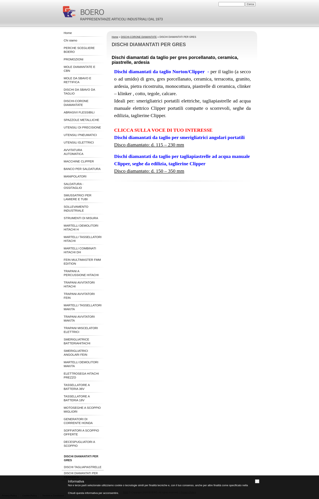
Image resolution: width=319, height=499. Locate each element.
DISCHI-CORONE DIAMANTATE (139, 37)
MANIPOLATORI (75, 176)
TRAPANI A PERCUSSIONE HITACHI (81, 273)
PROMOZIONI (73, 59)
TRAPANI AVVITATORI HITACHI (79, 284)
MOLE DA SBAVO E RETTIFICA (77, 80)
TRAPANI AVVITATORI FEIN (79, 295)
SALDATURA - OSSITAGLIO (73, 185)
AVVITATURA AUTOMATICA (73, 151)
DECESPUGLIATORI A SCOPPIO (79, 443)
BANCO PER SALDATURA (82, 169)
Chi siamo (70, 40)
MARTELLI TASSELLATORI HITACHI (83, 238)
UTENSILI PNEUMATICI (80, 135)
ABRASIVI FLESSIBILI (79, 112)
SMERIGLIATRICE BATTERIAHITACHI (77, 341)
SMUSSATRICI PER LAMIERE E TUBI (77, 197)
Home (115, 37)
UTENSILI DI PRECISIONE (82, 127)
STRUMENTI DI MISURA (81, 218)
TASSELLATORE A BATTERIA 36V (77, 386)
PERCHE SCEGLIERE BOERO (79, 49)
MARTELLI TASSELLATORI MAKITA (83, 307)
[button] (257, 481)
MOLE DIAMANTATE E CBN (79, 68)
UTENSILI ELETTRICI (79, 142)
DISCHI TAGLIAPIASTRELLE (83, 467)
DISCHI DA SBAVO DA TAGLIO (79, 91)
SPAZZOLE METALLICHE (81, 120)
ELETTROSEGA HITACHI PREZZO (81, 375)
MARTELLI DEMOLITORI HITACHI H (81, 227)
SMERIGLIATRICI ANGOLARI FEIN (76, 352)
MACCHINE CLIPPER (79, 161)
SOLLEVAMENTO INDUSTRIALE (76, 208)
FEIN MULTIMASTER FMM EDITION (82, 261)
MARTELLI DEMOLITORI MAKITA (81, 364)
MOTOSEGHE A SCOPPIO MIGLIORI (82, 409)
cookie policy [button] (76, 489)
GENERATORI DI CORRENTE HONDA (78, 421)
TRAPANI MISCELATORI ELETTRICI (81, 330)
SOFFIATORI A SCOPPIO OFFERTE (81, 432)
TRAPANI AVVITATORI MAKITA (79, 318)
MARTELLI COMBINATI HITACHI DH (80, 250)
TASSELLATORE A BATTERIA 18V (77, 398)
